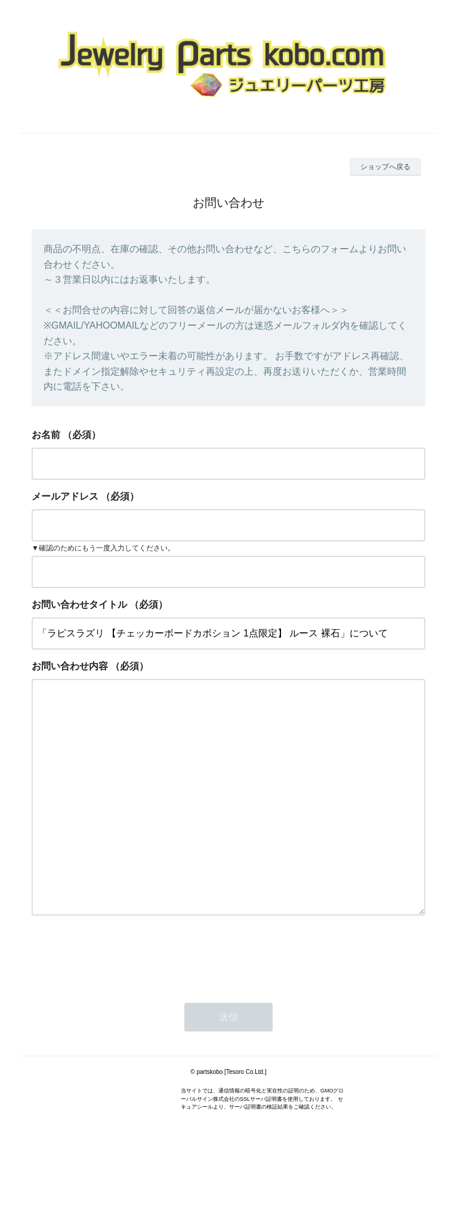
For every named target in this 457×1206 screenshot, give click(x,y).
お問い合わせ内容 (70, 666)
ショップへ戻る (385, 167)
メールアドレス (65, 496)
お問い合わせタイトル (79, 604)
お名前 (46, 435)
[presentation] (122, 1003)
